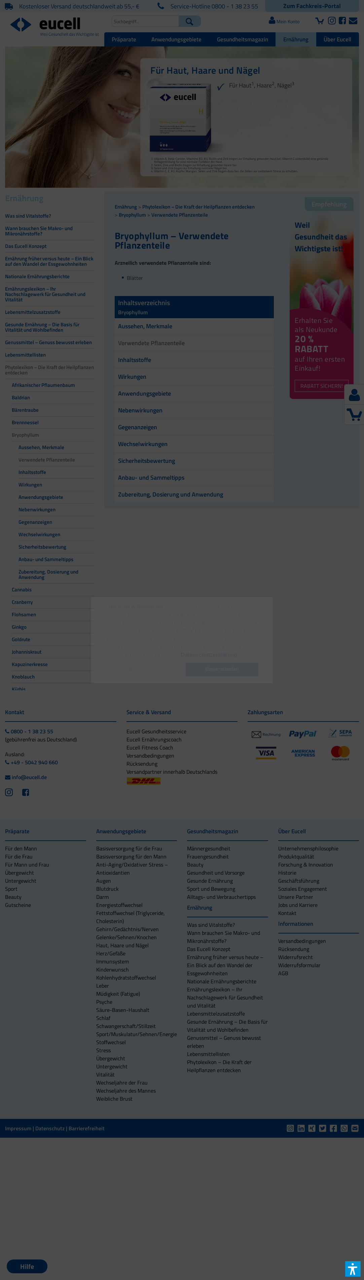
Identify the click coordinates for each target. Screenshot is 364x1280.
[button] (142, 669)
